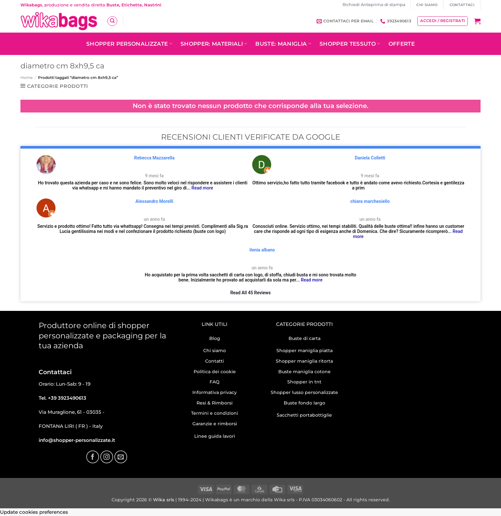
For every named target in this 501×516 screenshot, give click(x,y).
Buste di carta (304, 338)
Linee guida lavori (214, 436)
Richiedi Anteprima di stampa (374, 4)
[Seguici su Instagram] (106, 457)
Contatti (214, 361)
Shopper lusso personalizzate (304, 392)
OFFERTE (402, 44)
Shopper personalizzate (129, 44)
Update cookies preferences (34, 512)
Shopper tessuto (350, 44)
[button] (477, 21)
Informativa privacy (214, 392)
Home (26, 77)
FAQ (215, 382)
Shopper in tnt (304, 382)
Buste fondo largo (304, 403)
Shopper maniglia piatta (304, 350)
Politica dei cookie (215, 371)
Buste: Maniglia (283, 44)
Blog (214, 338)
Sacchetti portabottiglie (304, 415)
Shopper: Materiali (214, 44)
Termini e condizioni (214, 413)
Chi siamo (214, 350)
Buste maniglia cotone (304, 371)
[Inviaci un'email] (120, 457)
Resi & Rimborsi (215, 403)
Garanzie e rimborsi (214, 424)
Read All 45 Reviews (250, 292)
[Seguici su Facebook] (92, 457)
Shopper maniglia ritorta (304, 361)
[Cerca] (112, 21)
